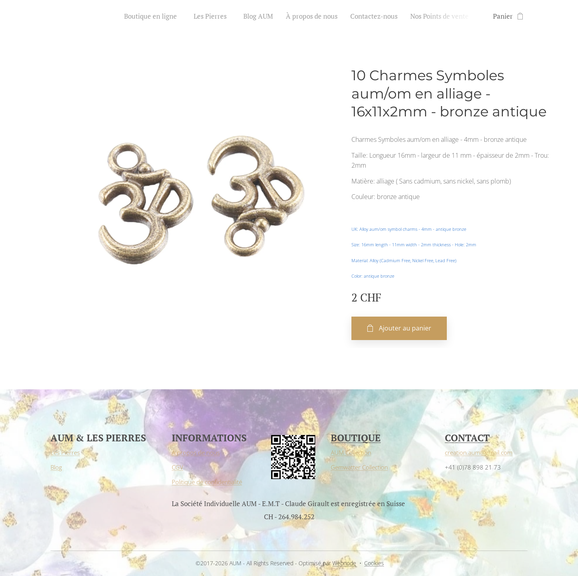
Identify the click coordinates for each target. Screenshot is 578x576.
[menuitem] (154, 16)
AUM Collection (351, 452)
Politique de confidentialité (207, 482)
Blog (56, 467)
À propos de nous (196, 452)
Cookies (374, 563)
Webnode (344, 563)
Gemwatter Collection (359, 467)
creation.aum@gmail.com (478, 452)
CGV (177, 467)
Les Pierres (65, 452)
